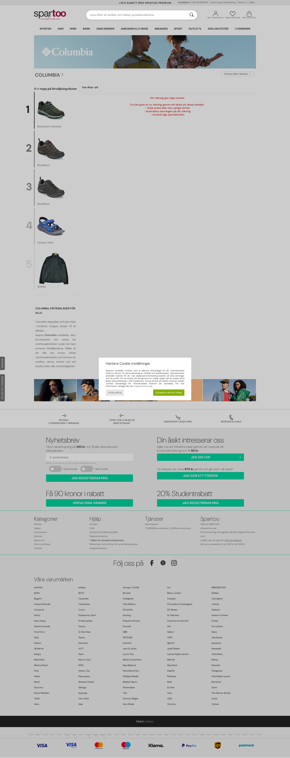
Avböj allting (115, 392)
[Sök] (191, 15)
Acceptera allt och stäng (169, 392)
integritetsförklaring (142, 386)
